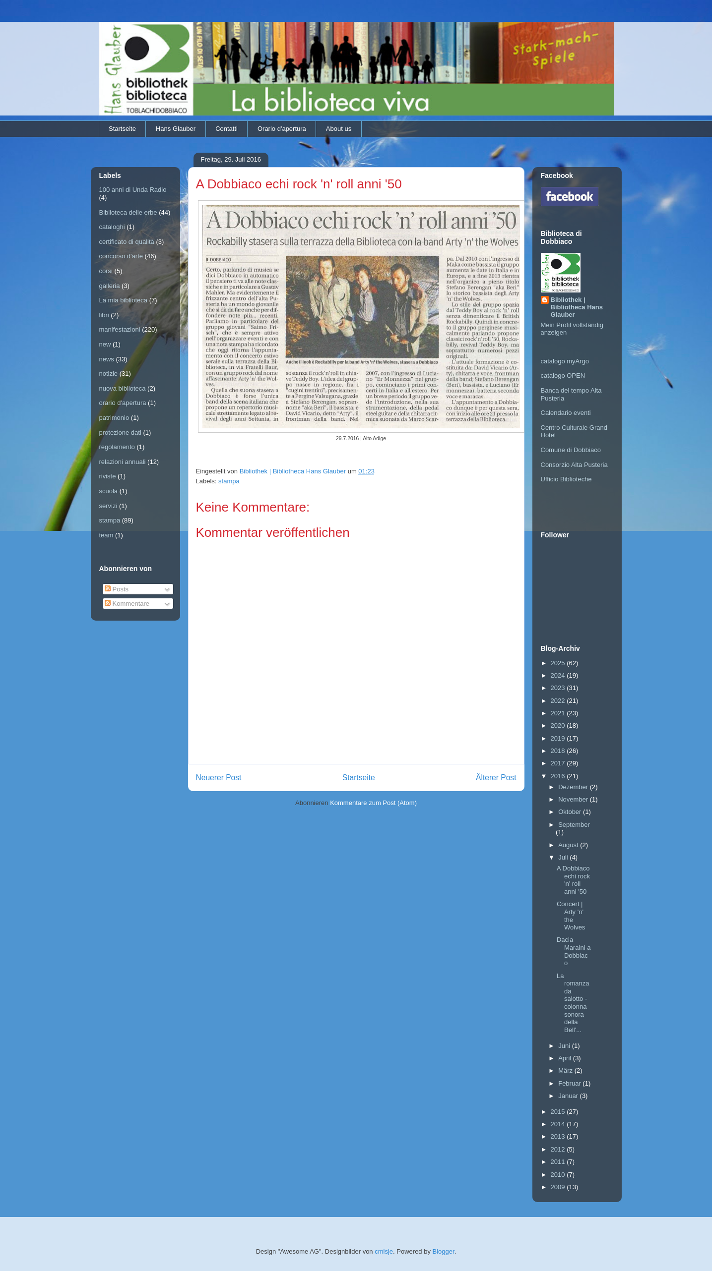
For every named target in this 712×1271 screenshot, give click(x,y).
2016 (559, 776)
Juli (564, 857)
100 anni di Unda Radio (133, 189)
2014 (559, 1124)
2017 (559, 763)
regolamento (117, 447)
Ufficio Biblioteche (566, 479)
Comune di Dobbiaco (571, 450)
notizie (108, 373)
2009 (559, 1187)
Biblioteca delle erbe (128, 212)
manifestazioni (119, 329)
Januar (569, 1095)
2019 (559, 738)
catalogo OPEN (563, 375)
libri (104, 315)
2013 (559, 1136)
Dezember (574, 787)
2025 (559, 663)
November (574, 799)
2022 (559, 700)
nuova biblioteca (122, 388)
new (105, 344)
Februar (570, 1083)
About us (338, 128)
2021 (559, 713)
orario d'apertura (122, 402)
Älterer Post (496, 777)
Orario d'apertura (282, 128)
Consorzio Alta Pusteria (574, 464)
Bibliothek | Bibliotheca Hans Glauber (577, 307)
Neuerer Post (219, 777)
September (574, 824)
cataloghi (112, 227)
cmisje (384, 1251)
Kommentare (127, 603)
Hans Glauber (175, 128)
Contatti (226, 128)
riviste (107, 476)
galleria (109, 285)
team (106, 535)
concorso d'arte (121, 256)
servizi (108, 506)
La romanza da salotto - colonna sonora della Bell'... (573, 1003)
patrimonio (114, 417)
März (566, 1070)
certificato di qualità (126, 241)
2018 (559, 750)
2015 (559, 1111)
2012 (559, 1149)
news (106, 359)
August (569, 845)
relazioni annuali (122, 461)
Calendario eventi (566, 412)
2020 (559, 725)
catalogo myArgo (565, 361)
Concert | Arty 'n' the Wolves (571, 915)
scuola (108, 491)
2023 (559, 688)
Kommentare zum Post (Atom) (373, 803)
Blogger (443, 1251)
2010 (559, 1174)
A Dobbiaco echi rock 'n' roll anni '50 (573, 880)
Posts (117, 589)
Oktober (570, 811)
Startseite (122, 128)
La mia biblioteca (123, 300)
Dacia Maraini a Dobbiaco (573, 951)
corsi (106, 271)
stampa (229, 481)
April (565, 1058)
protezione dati (120, 432)
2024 (559, 675)
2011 (559, 1161)
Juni (565, 1045)
